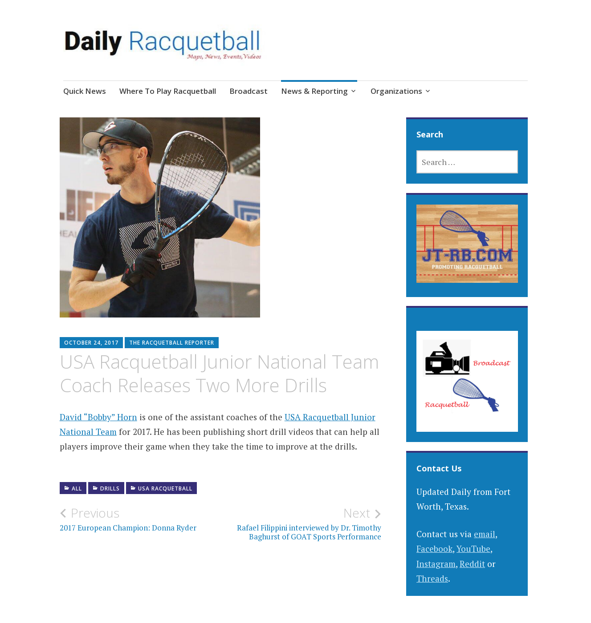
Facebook (434, 548)
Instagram (436, 563)
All (77, 488)
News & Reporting (314, 91)
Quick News (84, 91)
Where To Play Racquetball (167, 91)
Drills (110, 488)
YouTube (473, 548)
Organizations (396, 91)
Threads (432, 578)
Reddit (472, 563)
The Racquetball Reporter (171, 342)
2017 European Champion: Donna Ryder (140, 519)
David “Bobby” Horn (98, 416)
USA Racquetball (165, 488)
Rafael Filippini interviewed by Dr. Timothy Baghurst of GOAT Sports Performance (300, 523)
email (484, 533)
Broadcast (248, 91)
